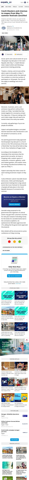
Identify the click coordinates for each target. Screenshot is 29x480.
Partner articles (14, 359)
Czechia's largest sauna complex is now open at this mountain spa (7, 373)
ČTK (13, 26)
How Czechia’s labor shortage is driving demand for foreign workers (7, 405)
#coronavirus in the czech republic (13, 247)
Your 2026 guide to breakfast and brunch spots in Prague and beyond (21, 405)
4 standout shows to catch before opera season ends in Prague (20, 373)
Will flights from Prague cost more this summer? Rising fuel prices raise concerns (7, 472)
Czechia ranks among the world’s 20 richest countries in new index (7, 318)
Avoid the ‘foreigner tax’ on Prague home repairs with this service (20, 389)
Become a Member (14, 204)
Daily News (8, 6)
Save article (8, 54)
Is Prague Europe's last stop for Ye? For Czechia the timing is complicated (21, 472)
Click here (18, 283)
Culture (21, 6)
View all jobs (14, 439)
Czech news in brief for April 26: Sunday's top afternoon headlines (20, 302)
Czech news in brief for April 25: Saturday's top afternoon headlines (20, 334)
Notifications (18, 54)
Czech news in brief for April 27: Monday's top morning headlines (6, 302)
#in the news (6, 250)
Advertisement (26, 85)
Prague (15, 6)
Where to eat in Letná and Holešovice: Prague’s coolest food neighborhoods (7, 389)
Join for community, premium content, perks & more (14, 200)
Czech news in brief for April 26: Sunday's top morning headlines (20, 318)
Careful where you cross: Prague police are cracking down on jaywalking (7, 334)
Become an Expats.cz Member (14, 197)
